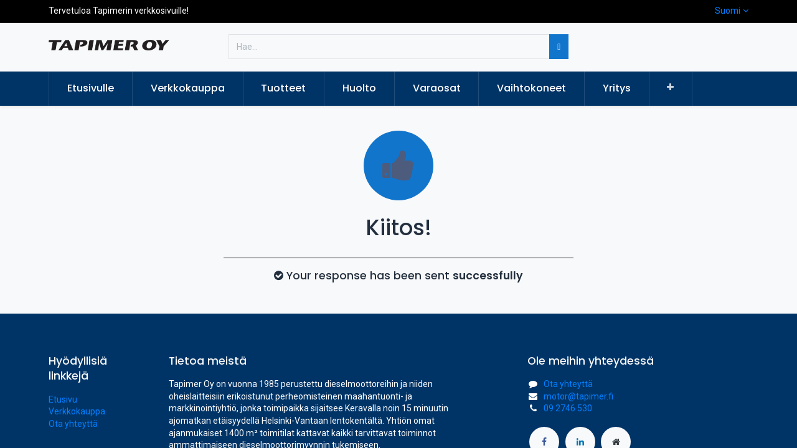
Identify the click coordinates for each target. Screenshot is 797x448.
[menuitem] (90, 88)
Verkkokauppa (77, 411)
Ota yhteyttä (73, 424)
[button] (670, 88)
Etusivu (63, 399)
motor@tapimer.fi (578, 396)
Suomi (727, 11)
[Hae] (558, 46)
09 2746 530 (568, 408)
